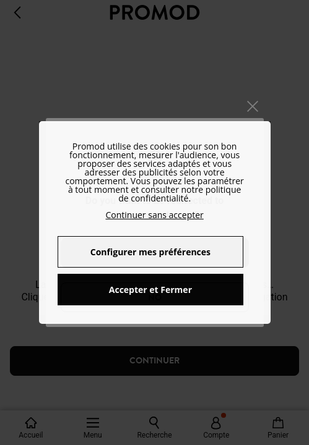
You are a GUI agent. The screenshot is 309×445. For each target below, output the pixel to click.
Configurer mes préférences (150, 252)
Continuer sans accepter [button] (154, 215)
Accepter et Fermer (150, 289)
